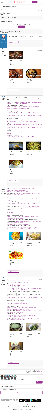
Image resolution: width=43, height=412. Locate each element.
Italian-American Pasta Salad (11, 351)
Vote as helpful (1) (13, 42)
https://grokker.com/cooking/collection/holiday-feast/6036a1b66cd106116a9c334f (23, 319)
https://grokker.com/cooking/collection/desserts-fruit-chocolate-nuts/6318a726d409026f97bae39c (21, 281)
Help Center (38, 371)
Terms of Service (22, 406)
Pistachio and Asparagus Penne (11, 151)
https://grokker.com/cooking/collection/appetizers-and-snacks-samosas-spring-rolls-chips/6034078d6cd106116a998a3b (23, 120)
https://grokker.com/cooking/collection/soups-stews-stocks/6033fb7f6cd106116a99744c (21, 137)
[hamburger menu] (1, 2)
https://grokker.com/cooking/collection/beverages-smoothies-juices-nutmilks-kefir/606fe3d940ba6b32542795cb (23, 111)
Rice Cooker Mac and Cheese (11, 242)
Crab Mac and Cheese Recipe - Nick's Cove (11, 169)
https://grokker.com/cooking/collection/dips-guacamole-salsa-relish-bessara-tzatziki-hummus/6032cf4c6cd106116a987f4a (24, 123)
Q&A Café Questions (7, 386)
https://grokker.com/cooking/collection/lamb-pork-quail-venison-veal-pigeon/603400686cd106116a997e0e (23, 207)
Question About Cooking (8, 6)
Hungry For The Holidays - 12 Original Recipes (11, 60)
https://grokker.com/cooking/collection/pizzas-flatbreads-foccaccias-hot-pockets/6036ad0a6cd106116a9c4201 (22, 228)
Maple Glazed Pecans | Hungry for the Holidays (11, 79)
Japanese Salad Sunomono (29, 333)
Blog (29, 406)
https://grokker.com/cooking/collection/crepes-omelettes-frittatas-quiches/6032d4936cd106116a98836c (24, 289)
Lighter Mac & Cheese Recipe (29, 242)
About (14, 405)
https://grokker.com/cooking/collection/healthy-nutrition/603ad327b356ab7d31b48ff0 (24, 102)
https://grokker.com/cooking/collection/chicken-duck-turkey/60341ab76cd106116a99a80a (21, 204)
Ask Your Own (21, 392)
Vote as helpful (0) (13, 90)
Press (18, 405)
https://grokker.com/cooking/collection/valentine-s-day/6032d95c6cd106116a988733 (24, 311)
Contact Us (10, 406)
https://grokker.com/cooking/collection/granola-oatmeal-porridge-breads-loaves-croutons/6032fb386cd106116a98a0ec (24, 298)
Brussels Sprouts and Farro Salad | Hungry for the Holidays (29, 79)
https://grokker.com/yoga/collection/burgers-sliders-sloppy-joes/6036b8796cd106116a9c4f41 (23, 217)
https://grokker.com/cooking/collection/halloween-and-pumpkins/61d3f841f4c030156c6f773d (21, 316)
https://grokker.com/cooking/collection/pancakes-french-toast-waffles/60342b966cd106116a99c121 (23, 302)
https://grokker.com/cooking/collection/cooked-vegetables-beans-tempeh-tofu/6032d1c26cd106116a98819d (25, 128)
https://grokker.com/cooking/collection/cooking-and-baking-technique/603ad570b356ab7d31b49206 (23, 107)
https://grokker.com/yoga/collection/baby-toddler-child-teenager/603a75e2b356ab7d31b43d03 (21, 308)
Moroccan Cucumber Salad (11, 333)
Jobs (22, 405)
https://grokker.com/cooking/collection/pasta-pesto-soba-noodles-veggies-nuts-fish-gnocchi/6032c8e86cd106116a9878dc (20, 190)
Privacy (15, 406)
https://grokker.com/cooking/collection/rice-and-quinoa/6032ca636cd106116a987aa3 (23, 193)
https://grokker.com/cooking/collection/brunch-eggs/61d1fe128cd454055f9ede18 (23, 284)
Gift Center (34, 406)
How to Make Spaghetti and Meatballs (11, 260)
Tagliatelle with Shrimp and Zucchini (29, 151)
